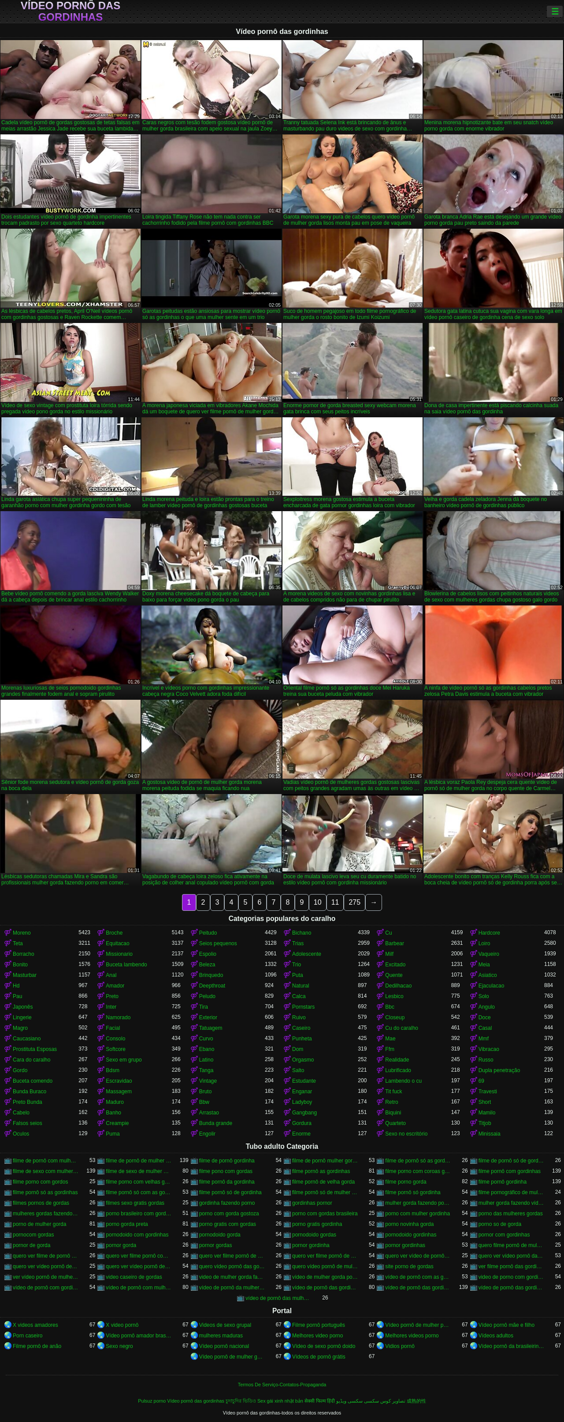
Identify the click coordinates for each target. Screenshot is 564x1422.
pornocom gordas (33, 1235)
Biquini (393, 1113)
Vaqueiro (489, 954)
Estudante (304, 1081)
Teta (18, 943)
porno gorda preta (127, 1224)
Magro (20, 1028)
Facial (113, 1028)
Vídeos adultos (496, 1336)
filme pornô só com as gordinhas (138, 1192)
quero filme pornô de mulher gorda (511, 1245)
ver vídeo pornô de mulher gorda (45, 1277)
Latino (206, 1060)
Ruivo (299, 1017)
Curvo (206, 1039)
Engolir (207, 1134)
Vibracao (489, 1049)
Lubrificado (398, 1070)
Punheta (302, 1039)
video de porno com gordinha (511, 1277)
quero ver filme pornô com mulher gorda (138, 1256)
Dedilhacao (398, 986)
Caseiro (301, 1028)
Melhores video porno (317, 1336)
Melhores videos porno (411, 1336)
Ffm (389, 1049)
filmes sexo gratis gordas (135, 1203)
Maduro (115, 1102)
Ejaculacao (492, 986)
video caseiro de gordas (134, 1277)
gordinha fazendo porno (227, 1203)
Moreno (22, 933)
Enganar (302, 1091)
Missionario (119, 954)
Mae (390, 1039)
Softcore (116, 1049)
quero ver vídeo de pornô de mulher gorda (418, 1256)
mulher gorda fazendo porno (418, 1203)
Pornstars (303, 1007)
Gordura (302, 1123)
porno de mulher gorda (39, 1224)
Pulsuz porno (152, 1400)
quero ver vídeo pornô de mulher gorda (138, 1266)
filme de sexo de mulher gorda (138, 1171)
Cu (388, 933)
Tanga (206, 1070)
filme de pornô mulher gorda (325, 1161)
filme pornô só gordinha (412, 1192)
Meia (484, 965)
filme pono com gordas (225, 1171)
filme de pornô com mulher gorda (45, 1161)
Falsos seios (27, 1123)
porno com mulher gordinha (417, 1213)
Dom (297, 1049)
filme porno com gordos (40, 1182)
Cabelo (21, 1113)
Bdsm (112, 1070)
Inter (111, 1007)
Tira (203, 1007)
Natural (300, 986)
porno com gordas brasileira (325, 1213)
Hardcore (489, 933)
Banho (113, 1113)
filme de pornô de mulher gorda (138, 1161)
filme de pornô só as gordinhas (418, 1161)
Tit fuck (393, 1091)
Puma (112, 1134)
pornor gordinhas (405, 1245)
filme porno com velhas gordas (138, 1182)
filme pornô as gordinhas (321, 1171)
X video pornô (122, 1325)
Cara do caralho (31, 1060)
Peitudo (208, 933)
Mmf (484, 1039)
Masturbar (25, 975)
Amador (115, 986)
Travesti (488, 1091)
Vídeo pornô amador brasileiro (138, 1336)
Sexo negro (119, 1346)
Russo (486, 1060)
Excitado (395, 965)
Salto (298, 1070)
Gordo (20, 1070)
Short (485, 1102)
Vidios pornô (400, 1346)
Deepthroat (212, 986)
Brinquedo (211, 975)
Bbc (389, 1007)
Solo (484, 996)
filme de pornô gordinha (227, 1161)
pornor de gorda (31, 1245)
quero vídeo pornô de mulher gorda (325, 1266)
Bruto (205, 1091)
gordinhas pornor (312, 1203)
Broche (114, 933)
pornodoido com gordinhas (137, 1235)
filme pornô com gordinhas (510, 1171)
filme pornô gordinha (503, 1182)
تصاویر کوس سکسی (384, 1400)
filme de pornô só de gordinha (511, 1161)
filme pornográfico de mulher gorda (511, 1192)
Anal (111, 975)
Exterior (208, 1017)
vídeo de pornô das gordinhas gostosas (511, 1288)
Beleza (207, 965)
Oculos (21, 1134)
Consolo (115, 1039)
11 (335, 902)
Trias (298, 943)
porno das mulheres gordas (511, 1213)
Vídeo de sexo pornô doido (323, 1346)
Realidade (397, 1060)
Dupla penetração (499, 1070)
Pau (17, 996)
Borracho (23, 954)
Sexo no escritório (406, 1134)
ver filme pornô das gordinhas (511, 1266)
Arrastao (209, 1113)
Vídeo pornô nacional (224, 1346)
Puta (297, 975)
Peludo (207, 996)
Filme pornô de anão (37, 1346)
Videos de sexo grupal (225, 1325)
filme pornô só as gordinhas (45, 1192)
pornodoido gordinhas (410, 1235)
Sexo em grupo (123, 1060)
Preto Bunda (27, 1102)
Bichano (301, 933)
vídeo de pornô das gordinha (325, 1288)
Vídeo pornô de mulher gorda (232, 1357)
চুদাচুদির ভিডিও (241, 1400)
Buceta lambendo (126, 965)
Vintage (208, 1081)
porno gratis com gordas (227, 1224)
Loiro (484, 943)
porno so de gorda (500, 1224)
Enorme (301, 1134)
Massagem (119, 1091)
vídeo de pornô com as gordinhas (418, 1277)
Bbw (204, 1102)
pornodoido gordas (314, 1235)
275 (354, 902)
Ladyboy (302, 1102)
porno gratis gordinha (317, 1224)
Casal (485, 1028)
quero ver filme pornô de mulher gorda (325, 1256)
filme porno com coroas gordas (418, 1171)
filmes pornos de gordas (41, 1203)
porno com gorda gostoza (229, 1213)
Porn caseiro (27, 1336)
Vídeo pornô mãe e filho (506, 1325)
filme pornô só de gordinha (230, 1192)
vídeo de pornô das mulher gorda (278, 1298)
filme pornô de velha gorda (323, 1182)
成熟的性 (416, 1400)
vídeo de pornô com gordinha (45, 1288)
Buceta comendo (32, 1081)
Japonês (23, 1007)
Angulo (487, 1007)
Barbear (394, 943)
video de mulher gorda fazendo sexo (232, 1277)
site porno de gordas (409, 1266)
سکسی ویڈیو (349, 1400)
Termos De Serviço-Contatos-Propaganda (282, 1384)
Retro (391, 1102)
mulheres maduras (221, 1336)
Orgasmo (303, 1060)
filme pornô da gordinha (227, 1182)
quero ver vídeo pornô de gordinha (45, 1266)
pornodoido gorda (220, 1235)
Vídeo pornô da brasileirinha (511, 1346)
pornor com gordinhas (504, 1235)
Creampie (117, 1123)
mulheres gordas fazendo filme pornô (45, 1213)
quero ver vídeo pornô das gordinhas (511, 1256)
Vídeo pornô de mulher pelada (418, 1325)
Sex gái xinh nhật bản (280, 1400)
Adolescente (306, 954)
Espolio (207, 954)
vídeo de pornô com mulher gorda (138, 1288)
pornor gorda (121, 1245)
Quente (393, 975)
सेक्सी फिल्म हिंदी (319, 1400)
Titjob (485, 1123)
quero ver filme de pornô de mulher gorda (45, 1256)
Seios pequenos (218, 943)
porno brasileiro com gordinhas (138, 1213)
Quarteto (395, 1123)
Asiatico (488, 975)
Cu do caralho (401, 1028)
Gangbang (304, 1113)
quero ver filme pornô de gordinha (232, 1256)
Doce (485, 1017)
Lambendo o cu (403, 1081)
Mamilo (487, 1113)
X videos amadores (35, 1325)
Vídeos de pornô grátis (318, 1357)
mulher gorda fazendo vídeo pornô (511, 1203)
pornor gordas (215, 1245)
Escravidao (119, 1081)
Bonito (20, 965)
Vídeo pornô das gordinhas (71, 11)
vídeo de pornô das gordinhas (418, 1288)
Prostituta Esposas (35, 1049)
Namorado (118, 1017)
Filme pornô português (318, 1325)
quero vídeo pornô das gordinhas (232, 1266)
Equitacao (117, 943)
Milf (389, 954)
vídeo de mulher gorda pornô (325, 1277)
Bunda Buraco (29, 1091)
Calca (299, 996)
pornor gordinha (311, 1245)
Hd (16, 986)
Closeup (394, 1017)
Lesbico (394, 996)
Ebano (207, 1049)
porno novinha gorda (409, 1224)
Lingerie (22, 1017)
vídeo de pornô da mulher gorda (232, 1288)
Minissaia (490, 1134)
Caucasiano (27, 1039)
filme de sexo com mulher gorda (45, 1171)
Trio (296, 965)
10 (318, 902)
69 (481, 1081)
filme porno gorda (405, 1182)
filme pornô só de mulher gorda (325, 1192)
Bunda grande (215, 1123)
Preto (112, 996)
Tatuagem (211, 1028)
